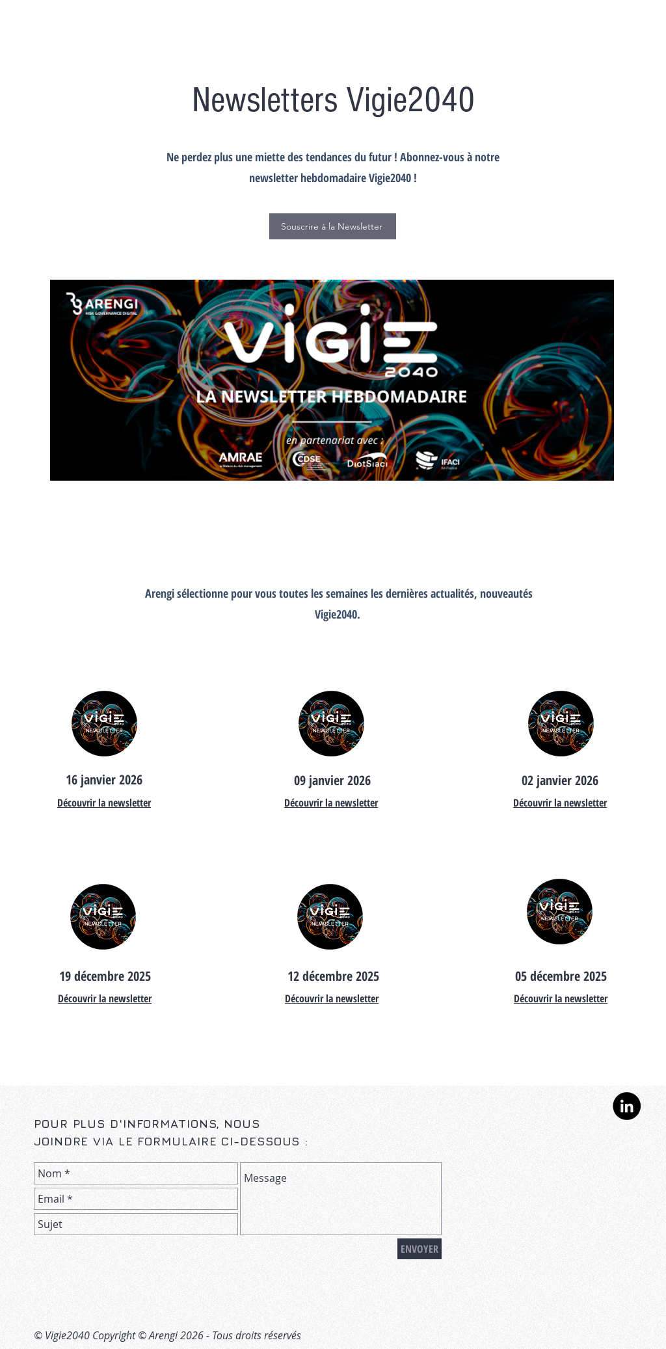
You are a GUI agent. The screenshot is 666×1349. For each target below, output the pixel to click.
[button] (332, 226)
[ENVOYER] (419, 1248)
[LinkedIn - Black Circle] (627, 1106)
